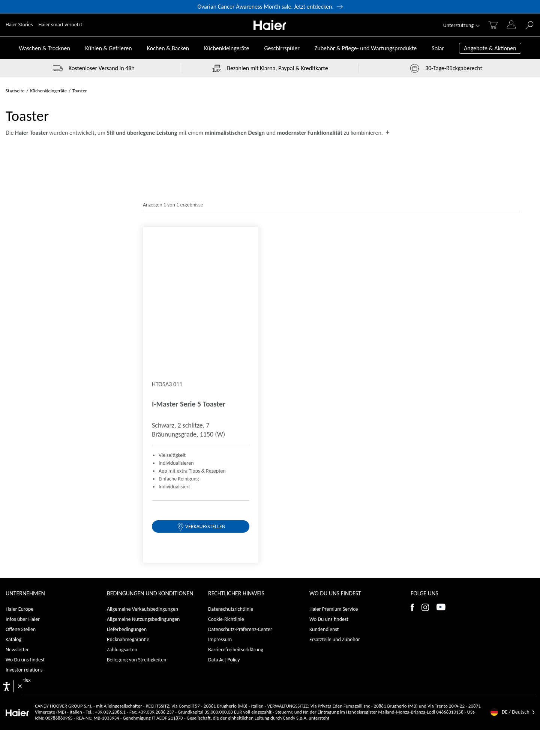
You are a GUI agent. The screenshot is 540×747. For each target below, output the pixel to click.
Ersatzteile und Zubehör (334, 322)
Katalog (13, 322)
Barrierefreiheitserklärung (235, 332)
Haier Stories (19, 24)
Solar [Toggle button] (438, 48)
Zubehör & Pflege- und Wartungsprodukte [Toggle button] (366, 48)
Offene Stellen (21, 312)
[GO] (529, 25)
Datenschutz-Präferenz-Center (240, 312)
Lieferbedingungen (127, 312)
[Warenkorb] (493, 25)
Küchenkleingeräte (48, 90)
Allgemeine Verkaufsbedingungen (142, 291)
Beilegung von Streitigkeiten (136, 342)
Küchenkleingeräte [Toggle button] (226, 48)
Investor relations (24, 352)
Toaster (79, 90)
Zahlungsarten (122, 332)
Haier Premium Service (333, 291)
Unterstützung (458, 25)
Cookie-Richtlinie (226, 301)
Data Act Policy (224, 342)
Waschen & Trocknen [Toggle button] (44, 48)
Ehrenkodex (18, 362)
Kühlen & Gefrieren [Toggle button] (108, 48)
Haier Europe (19, 291)
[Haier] (270, 25)
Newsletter (17, 332)
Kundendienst (324, 312)
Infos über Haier (23, 301)
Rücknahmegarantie (128, 322)
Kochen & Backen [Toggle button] (168, 48)
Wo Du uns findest (25, 342)
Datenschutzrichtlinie (230, 291)
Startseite (15, 90)
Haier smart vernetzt (60, 24)
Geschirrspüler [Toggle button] (281, 48)
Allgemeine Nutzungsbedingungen (143, 301)
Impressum (220, 322)
